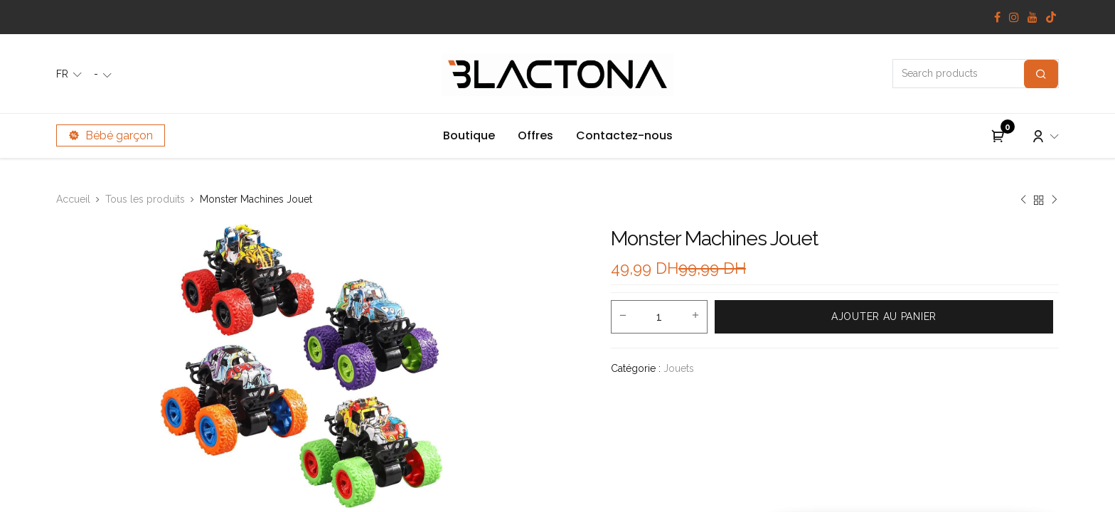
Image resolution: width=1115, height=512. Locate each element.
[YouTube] (1032, 17)
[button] (884, 317)
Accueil (73, 199)
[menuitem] (469, 136)
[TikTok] (1051, 17)
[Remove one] (623, 316)
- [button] (97, 74)
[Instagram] (1014, 17)
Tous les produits (145, 199)
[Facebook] (997, 17)
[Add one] (695, 316)
